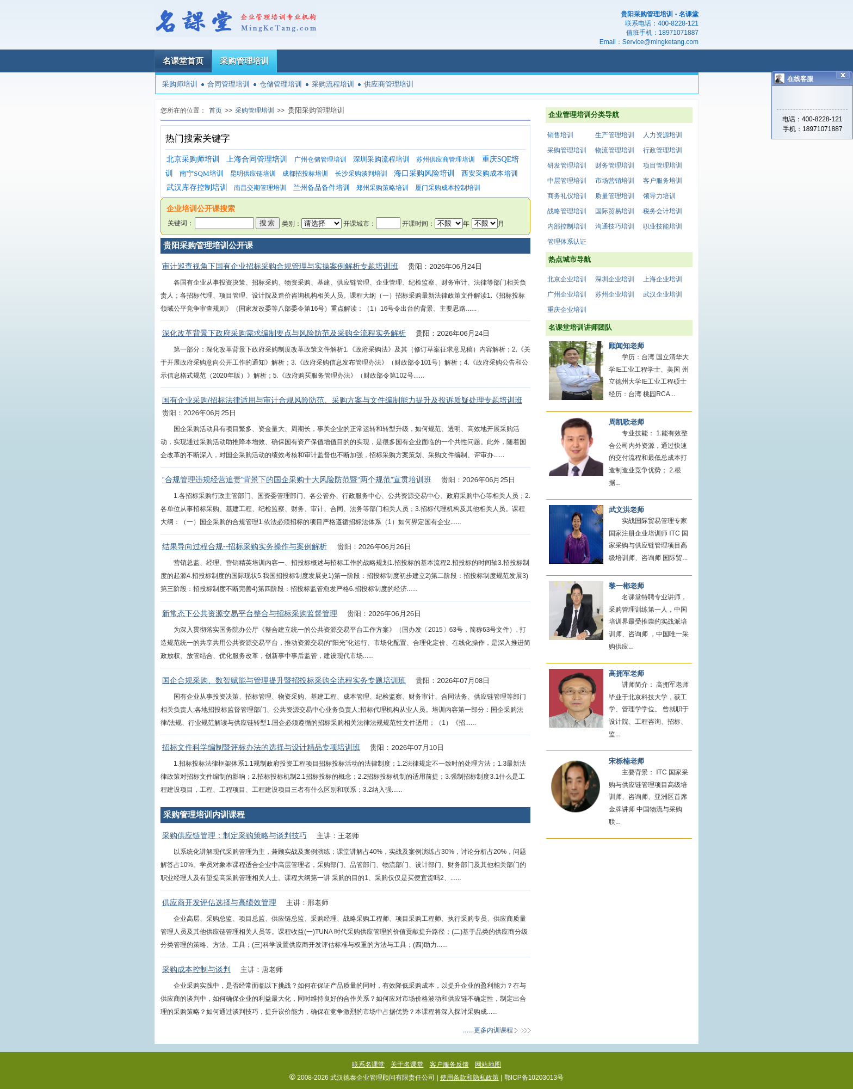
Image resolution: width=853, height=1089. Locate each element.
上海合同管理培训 (256, 159)
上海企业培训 (662, 279)
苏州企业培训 (614, 294)
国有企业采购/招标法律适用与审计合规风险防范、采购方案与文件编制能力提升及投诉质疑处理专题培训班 (342, 400)
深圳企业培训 (614, 279)
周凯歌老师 (626, 422)
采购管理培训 (244, 60)
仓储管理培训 (280, 84)
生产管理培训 (614, 135)
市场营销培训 (614, 180)
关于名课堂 (407, 1064)
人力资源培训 (662, 135)
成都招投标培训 (305, 173)
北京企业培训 (566, 279)
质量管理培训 (614, 196)
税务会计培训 (662, 211)
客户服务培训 (662, 180)
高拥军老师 (626, 673)
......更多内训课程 (488, 1030)
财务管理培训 (614, 165)
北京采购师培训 (193, 159)
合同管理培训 (228, 84)
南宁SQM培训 (201, 173)
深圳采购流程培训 (381, 159)
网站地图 (488, 1064)
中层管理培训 (566, 180)
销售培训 (560, 135)
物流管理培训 (614, 150)
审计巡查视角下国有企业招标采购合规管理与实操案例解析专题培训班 (280, 266)
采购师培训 (179, 84)
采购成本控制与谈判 (196, 969)
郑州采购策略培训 (382, 188)
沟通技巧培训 (614, 226)
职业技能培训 (662, 226)
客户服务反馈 (449, 1064)
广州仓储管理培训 (320, 159)
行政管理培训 (662, 150)
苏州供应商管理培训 (445, 159)
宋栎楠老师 (626, 761)
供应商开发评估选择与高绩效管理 (219, 902)
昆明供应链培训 (253, 173)
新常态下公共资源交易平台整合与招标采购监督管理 (249, 613)
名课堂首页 (183, 60)
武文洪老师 (626, 510)
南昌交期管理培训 (260, 188)
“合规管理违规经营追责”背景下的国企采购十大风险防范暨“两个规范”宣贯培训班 (296, 479)
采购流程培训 (333, 84)
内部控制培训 (566, 226)
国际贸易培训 (614, 211)
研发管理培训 (566, 165)
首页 (215, 110)
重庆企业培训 (566, 309)
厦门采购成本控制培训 (447, 188)
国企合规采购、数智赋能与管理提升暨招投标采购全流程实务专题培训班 (284, 680)
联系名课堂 (368, 1064)
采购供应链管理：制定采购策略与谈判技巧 (234, 835)
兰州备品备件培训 (321, 187)
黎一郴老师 (626, 586)
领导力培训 (659, 196)
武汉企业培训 (662, 294)
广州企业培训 (566, 294)
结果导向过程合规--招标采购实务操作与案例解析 (244, 546)
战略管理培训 (566, 211)
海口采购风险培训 (424, 173)
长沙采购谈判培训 (361, 173)
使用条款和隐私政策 (469, 1077)
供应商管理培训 (388, 84)
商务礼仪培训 (566, 196)
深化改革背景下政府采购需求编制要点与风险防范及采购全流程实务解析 (284, 333)
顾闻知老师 (626, 346)
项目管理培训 (662, 165)
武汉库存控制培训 (196, 187)
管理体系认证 (566, 241)
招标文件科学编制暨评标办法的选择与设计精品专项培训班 (261, 747)
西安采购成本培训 (489, 173)
